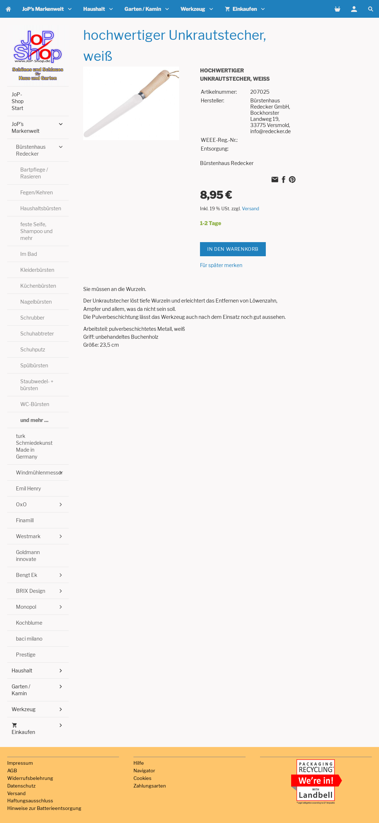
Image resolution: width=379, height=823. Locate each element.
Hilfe (138, 763)
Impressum (20, 763)
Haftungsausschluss (30, 800)
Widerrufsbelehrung (30, 778)
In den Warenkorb (233, 249)
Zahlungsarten (149, 786)
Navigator (144, 770)
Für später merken (221, 265)
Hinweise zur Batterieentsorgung (44, 808)
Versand (250, 208)
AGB (12, 770)
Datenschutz (21, 786)
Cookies (142, 778)
